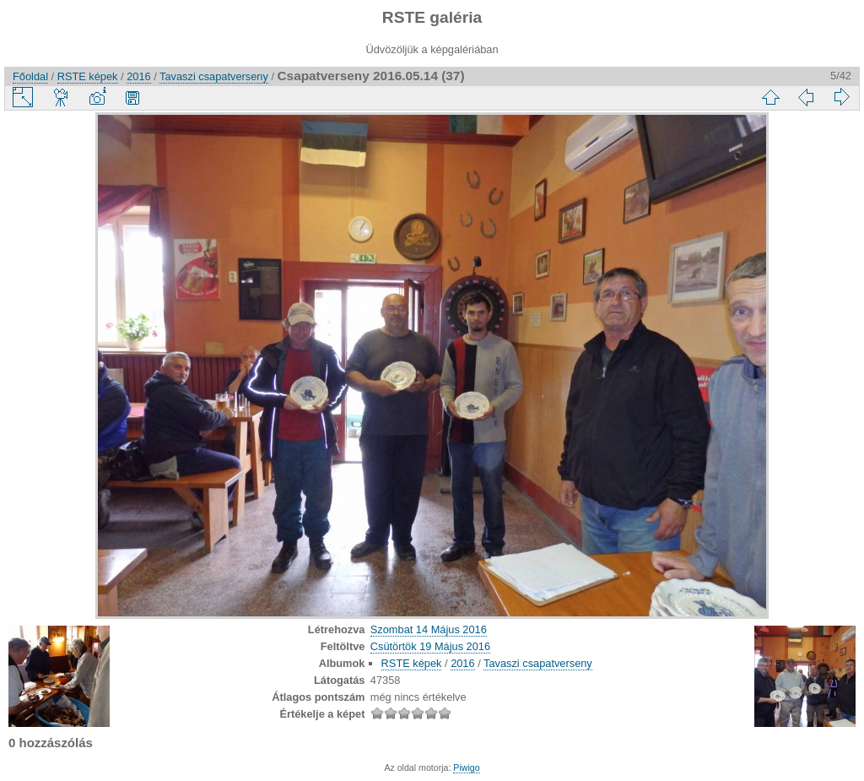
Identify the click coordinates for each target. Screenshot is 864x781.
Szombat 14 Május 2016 (428, 629)
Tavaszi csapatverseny (213, 76)
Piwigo (466, 767)
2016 (138, 76)
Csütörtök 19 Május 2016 (430, 646)
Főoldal (30, 76)
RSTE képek (87, 76)
